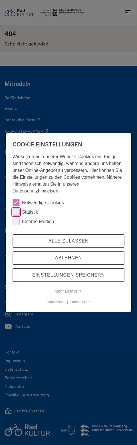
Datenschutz (80, 302)
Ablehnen (68, 258)
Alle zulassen (68, 241)
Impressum (55, 302)
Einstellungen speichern (68, 275)
